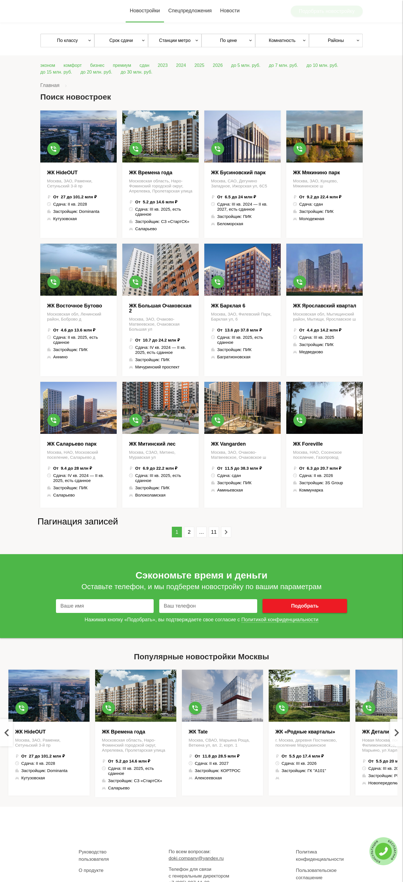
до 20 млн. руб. (97, 72)
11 (214, 532)
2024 (181, 65)
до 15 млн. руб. (56, 72)
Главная (50, 85)
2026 (218, 65)
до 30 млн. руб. (137, 72)
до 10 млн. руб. (322, 65)
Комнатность (282, 40)
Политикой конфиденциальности (279, 619)
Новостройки (145, 10)
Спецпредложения (190, 10)
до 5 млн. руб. (246, 65)
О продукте (91, 870)
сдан (144, 65)
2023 (163, 65)
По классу (67, 40)
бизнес (97, 65)
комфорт (73, 65)
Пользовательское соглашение (316, 874)
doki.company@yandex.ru (196, 858)
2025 (200, 65)
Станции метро (174, 40)
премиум (122, 65)
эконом (47, 65)
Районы (336, 40)
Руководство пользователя (94, 855)
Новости (230, 10)
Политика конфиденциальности (320, 855)
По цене (228, 40)
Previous (6, 732)
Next (396, 732)
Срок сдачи (121, 40)
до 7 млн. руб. (283, 65)
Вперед (226, 532)
